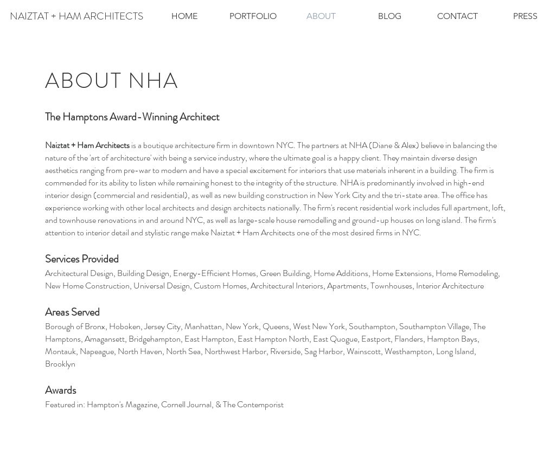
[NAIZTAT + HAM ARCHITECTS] (76, 16)
